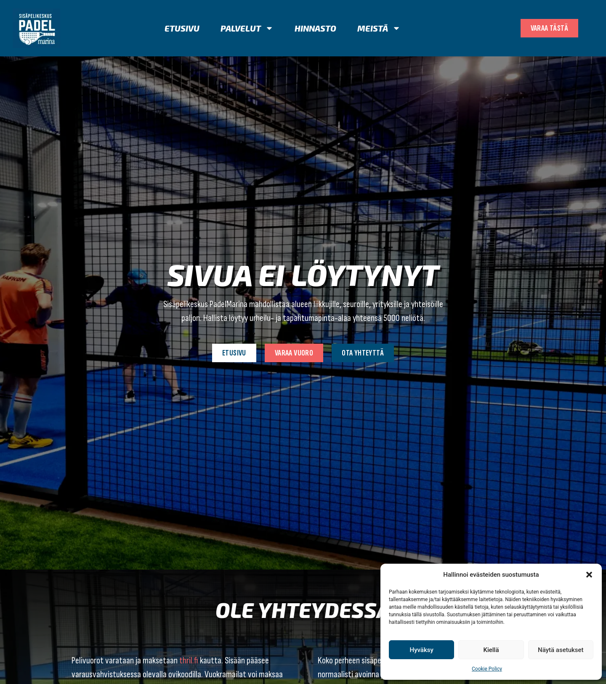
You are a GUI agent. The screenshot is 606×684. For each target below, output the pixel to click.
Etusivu (182, 28)
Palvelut (247, 28)
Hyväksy (421, 650)
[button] (589, 574)
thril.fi (188, 660)
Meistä (379, 28)
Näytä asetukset (561, 650)
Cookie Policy (487, 669)
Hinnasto (315, 28)
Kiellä (491, 650)
